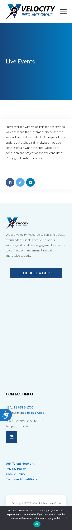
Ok (37, 524)
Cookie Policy (15, 474)
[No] (67, 518)
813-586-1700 (23, 407)
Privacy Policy (16, 468)
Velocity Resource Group (47, 503)
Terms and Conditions (21, 479)
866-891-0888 (34, 412)
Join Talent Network (20, 463)
